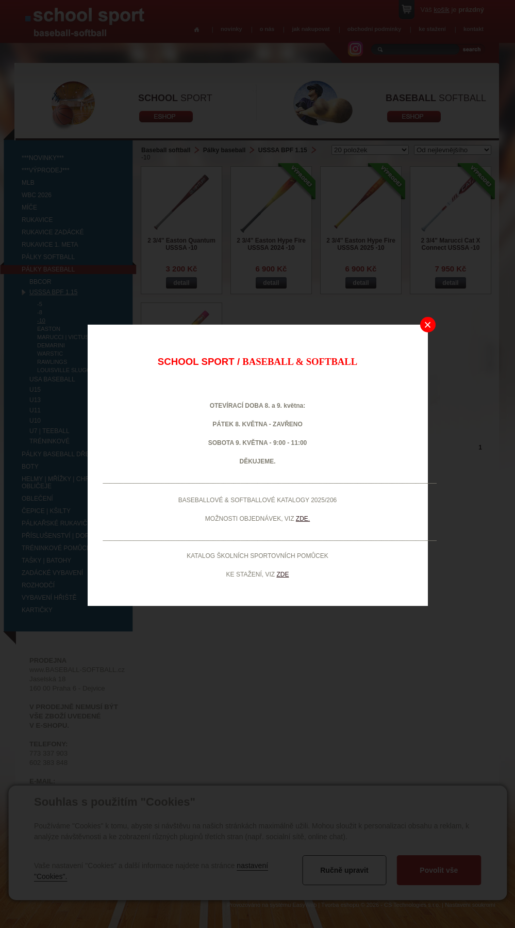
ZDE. (303, 518)
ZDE (282, 574)
